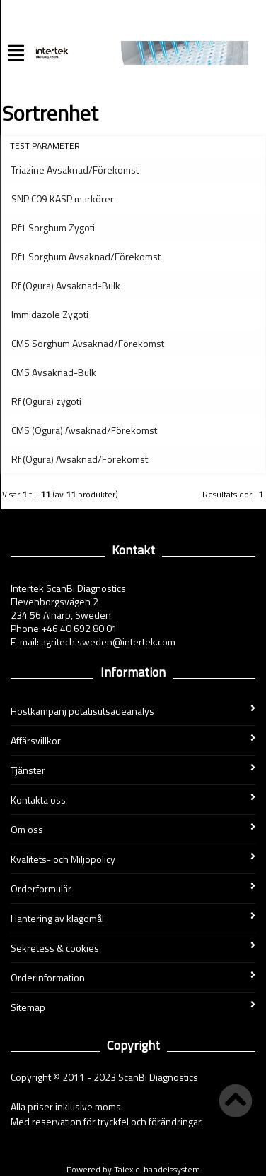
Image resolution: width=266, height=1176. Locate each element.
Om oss (133, 829)
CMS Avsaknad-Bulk (53, 372)
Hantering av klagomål (133, 918)
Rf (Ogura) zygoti (46, 401)
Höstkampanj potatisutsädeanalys (133, 710)
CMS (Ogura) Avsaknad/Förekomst (84, 430)
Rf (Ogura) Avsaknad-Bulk (65, 285)
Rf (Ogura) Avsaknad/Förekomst (79, 458)
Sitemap (133, 1007)
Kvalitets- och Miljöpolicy (133, 858)
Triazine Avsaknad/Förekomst (75, 169)
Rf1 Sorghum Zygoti (53, 227)
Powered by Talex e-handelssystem (133, 1169)
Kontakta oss (133, 799)
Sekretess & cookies (133, 947)
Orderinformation (133, 977)
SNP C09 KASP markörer (62, 198)
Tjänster (133, 770)
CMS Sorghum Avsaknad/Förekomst (87, 343)
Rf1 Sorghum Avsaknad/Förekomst (86, 256)
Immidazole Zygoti (49, 314)
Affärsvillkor (133, 740)
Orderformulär (133, 888)
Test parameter (45, 145)
